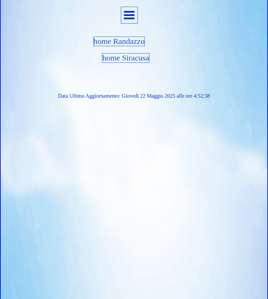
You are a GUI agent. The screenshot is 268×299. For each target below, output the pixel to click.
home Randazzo (119, 41)
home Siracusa (125, 57)
